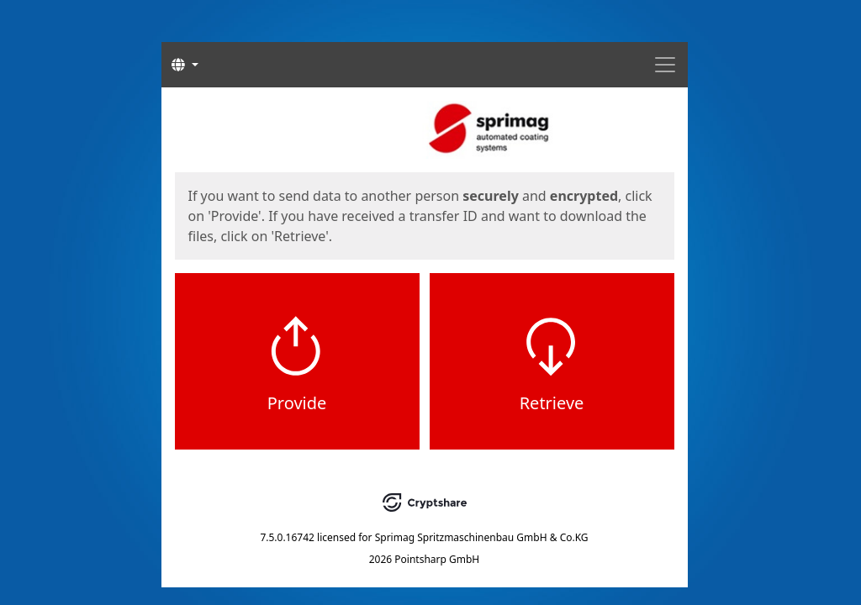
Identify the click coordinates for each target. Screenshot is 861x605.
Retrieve (552, 403)
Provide (297, 403)
